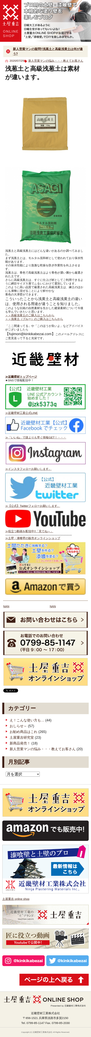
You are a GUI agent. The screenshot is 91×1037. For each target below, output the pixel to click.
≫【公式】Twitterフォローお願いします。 (32, 505)
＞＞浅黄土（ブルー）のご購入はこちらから (34, 319)
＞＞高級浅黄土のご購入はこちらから (29, 315)
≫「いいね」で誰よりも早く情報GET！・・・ (35, 437)
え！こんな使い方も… (27, 720)
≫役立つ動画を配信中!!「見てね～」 (29, 531)
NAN (6, 606)
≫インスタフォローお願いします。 (28, 468)
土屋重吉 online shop (15, 898)
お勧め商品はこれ (23, 732)
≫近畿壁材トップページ (21, 376)
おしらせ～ (18, 726)
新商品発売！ (20, 743)
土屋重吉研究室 (22, 737)
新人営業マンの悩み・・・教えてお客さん (55, 60)
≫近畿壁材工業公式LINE (21, 412)
